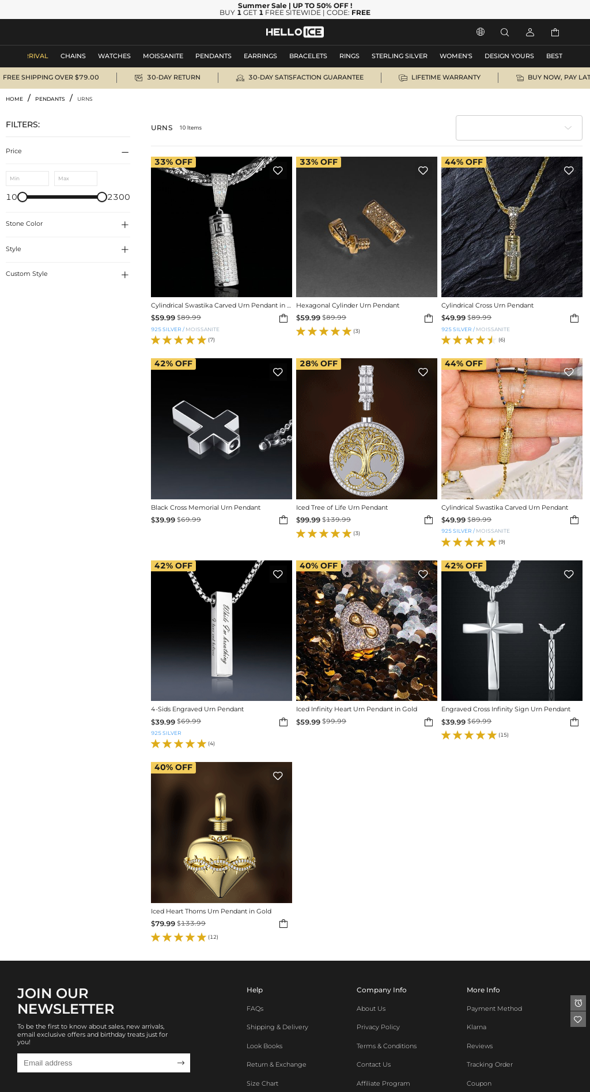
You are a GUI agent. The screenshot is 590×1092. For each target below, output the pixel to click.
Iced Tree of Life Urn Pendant (342, 508)
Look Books (264, 1046)
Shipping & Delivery (277, 1027)
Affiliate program (383, 1083)
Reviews (480, 1046)
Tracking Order (490, 1064)
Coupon (479, 1083)
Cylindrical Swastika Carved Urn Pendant (504, 508)
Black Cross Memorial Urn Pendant (205, 508)
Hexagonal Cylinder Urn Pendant (347, 305)
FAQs (255, 1009)
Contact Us (374, 1064)
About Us (371, 1009)
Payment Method (494, 1009)
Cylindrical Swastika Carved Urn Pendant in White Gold (221, 305)
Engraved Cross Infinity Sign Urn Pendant (505, 709)
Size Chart (262, 1083)
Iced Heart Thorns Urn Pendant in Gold (211, 911)
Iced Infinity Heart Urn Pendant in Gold (356, 709)
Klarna (476, 1027)
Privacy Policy (378, 1027)
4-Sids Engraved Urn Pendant (197, 709)
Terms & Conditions (387, 1046)
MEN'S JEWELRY (54, 32)
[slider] (22, 197)
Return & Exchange (277, 1064)
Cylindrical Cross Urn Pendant (487, 305)
